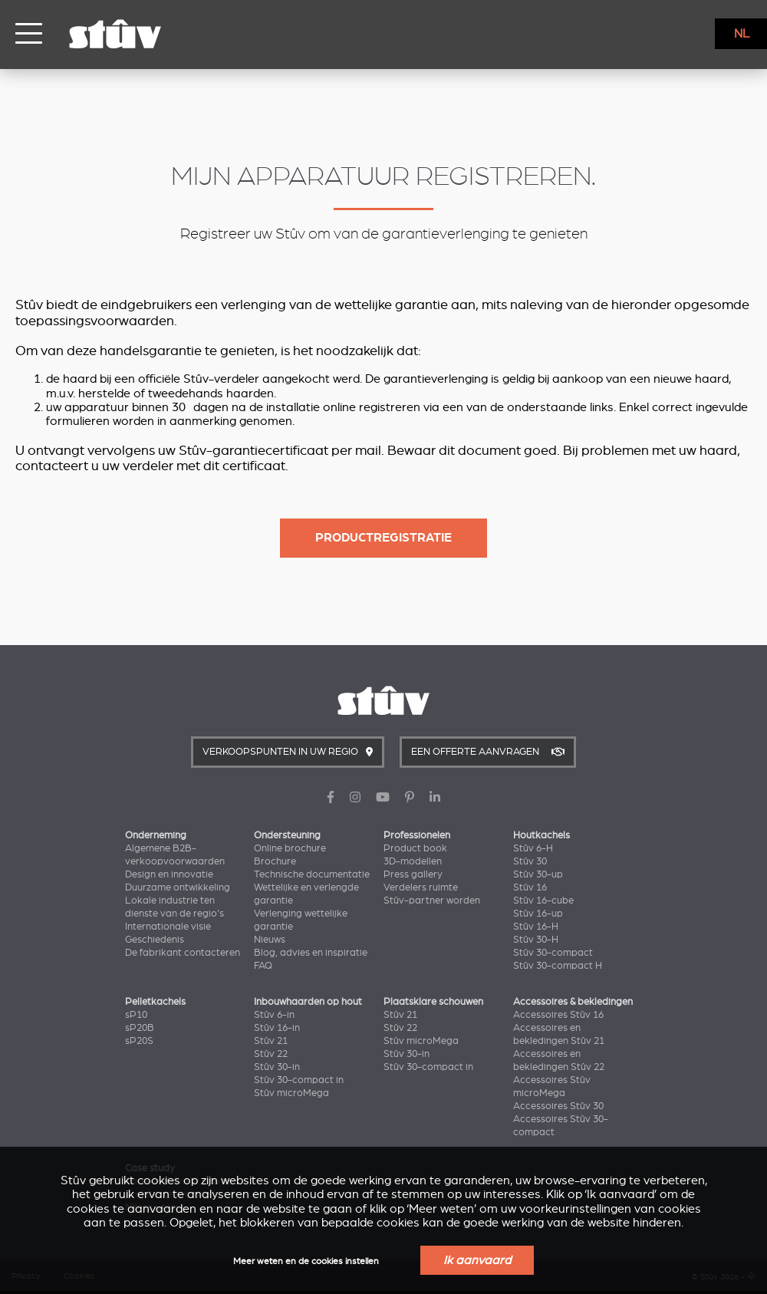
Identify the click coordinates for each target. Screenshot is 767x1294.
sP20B (139, 1027)
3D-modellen (413, 861)
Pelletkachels (155, 1001)
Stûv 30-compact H (557, 965)
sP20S (139, 1041)
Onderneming (155, 835)
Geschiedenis (154, 939)
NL (742, 34)
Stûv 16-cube (543, 900)
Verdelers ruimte (421, 887)
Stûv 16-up (538, 913)
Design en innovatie (169, 874)
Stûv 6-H (533, 848)
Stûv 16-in (277, 1027)
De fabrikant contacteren (182, 952)
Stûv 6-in (274, 1014)
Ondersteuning (287, 835)
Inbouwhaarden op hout (308, 1001)
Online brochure (290, 848)
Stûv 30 (530, 861)
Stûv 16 (530, 887)
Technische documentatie (312, 874)
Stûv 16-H (535, 926)
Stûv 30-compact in (299, 1080)
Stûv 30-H (535, 939)
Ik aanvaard (477, 1260)
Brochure (275, 861)
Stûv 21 (271, 1041)
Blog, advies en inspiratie (310, 952)
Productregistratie (383, 538)
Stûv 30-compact (553, 952)
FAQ (263, 965)
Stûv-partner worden (432, 900)
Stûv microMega (291, 1093)
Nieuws (269, 939)
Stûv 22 (271, 1054)
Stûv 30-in (277, 1067)
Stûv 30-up (538, 874)
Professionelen (417, 835)
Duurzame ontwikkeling (177, 887)
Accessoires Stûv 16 (558, 1014)
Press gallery (413, 874)
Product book (415, 848)
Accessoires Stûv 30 (558, 1106)
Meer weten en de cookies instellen (306, 1261)
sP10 (136, 1014)
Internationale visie (168, 926)
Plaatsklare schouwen (433, 1001)
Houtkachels (541, 835)
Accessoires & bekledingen (573, 1001)
